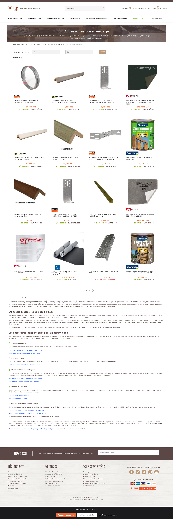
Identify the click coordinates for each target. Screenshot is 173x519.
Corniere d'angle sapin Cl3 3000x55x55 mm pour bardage (66, 158)
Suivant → (93, 291)
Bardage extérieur (53, 44)
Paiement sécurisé (52, 477)
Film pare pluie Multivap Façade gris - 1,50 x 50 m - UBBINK (140, 215)
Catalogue (157, 18)
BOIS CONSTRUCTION (56, 18)
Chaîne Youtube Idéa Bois (16, 484)
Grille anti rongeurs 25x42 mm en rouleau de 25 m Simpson (26, 101)
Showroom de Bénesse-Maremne (19, 480)
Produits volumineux (14, 482)
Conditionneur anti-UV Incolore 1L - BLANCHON (139, 158)
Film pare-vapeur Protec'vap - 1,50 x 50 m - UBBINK (28, 272)
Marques (10, 487)
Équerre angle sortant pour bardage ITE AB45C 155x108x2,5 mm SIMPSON (103, 158)
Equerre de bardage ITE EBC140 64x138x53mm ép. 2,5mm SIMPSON (64, 215)
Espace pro (139, 18)
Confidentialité (88, 487)
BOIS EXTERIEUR (16, 18)
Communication (89, 477)
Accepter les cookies (66, 515)
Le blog (86, 473)
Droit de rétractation (90, 482)
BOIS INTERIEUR (35, 18)
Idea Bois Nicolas (19, 44)
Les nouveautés (13, 489)
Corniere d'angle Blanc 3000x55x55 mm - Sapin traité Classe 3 (28, 158)
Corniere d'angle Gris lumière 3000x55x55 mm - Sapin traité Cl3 (64, 101)
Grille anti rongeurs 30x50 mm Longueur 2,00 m (103, 272)
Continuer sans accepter (108, 515)
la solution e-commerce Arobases (92, 500)
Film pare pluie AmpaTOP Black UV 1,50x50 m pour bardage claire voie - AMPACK (65, 273)
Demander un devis (90, 475)
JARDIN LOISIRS (122, 18)
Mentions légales (51, 484)
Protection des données (54, 482)
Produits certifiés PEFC (53, 475)
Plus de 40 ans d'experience (55, 473)
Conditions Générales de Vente (94, 484)
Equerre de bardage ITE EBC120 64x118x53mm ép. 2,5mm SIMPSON (101, 101)
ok (102, 51)
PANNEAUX (75, 18)
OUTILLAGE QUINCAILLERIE (98, 18)
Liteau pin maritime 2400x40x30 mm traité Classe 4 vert (102, 215)
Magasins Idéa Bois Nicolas (93, 480)
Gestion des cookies (52, 487)
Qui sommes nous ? (14, 473)
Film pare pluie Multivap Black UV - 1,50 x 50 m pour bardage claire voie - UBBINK (140, 101)
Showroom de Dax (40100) (17, 477)
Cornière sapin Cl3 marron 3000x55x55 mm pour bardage (28, 215)
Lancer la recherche (102, 9)
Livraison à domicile (14, 475)
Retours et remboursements (55, 480)
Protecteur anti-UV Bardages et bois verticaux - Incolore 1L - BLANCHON (139, 272)
